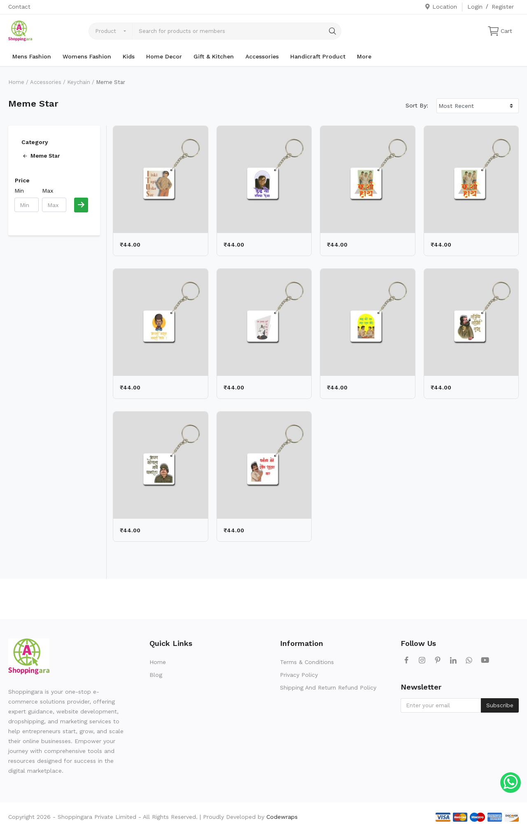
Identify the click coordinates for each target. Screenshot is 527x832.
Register (503, 6)
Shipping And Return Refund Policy (328, 687)
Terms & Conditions (307, 662)
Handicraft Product (317, 56)
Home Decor (164, 56)
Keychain (78, 82)
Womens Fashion (87, 56)
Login (475, 6)
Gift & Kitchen (214, 56)
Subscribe (499, 705)
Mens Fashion (31, 56)
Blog (155, 674)
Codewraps (282, 816)
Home (16, 82)
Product (105, 31)
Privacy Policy (299, 674)
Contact (19, 6)
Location (440, 6)
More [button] (364, 56)
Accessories (262, 56)
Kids (129, 56)
